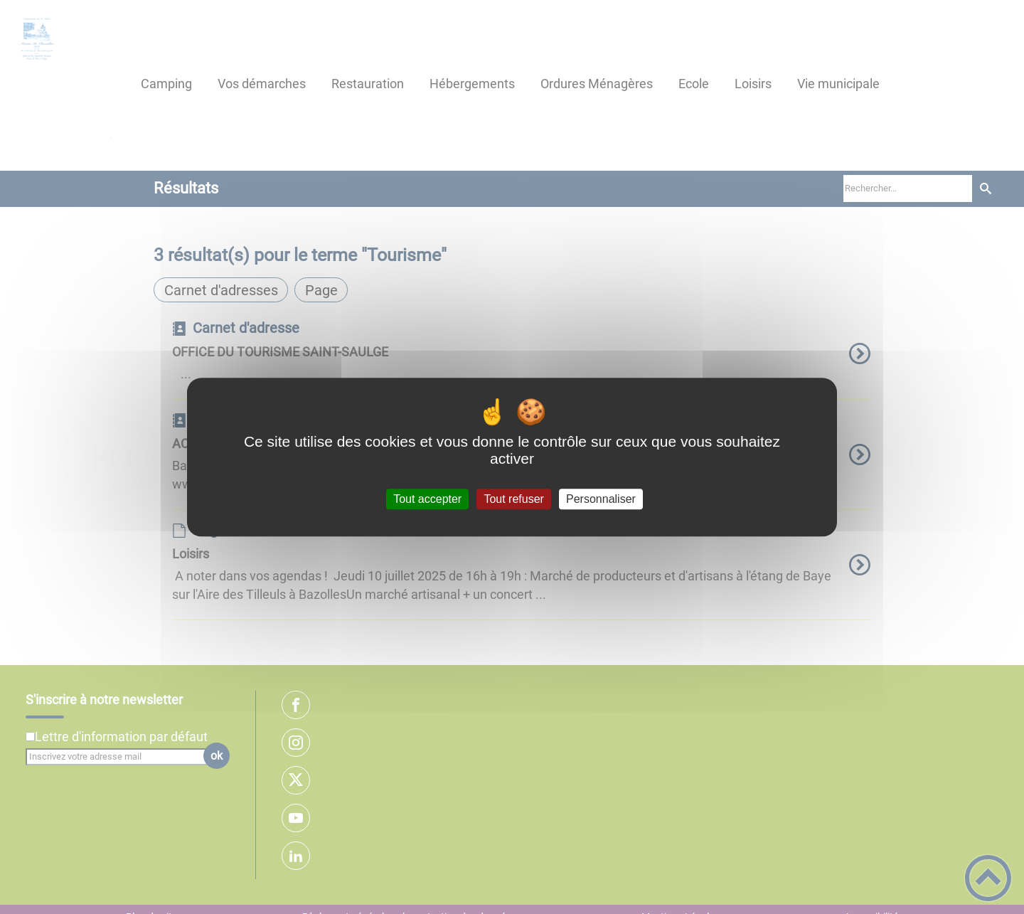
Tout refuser (513, 499)
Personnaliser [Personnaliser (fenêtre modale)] (601, 499)
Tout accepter (427, 499)
